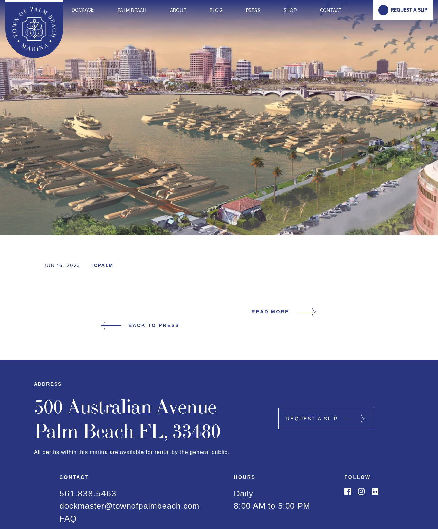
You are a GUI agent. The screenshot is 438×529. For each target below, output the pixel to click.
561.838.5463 (88, 493)
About (178, 10)
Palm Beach (132, 10)
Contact (331, 10)
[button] (83, 10)
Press (253, 10)
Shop (290, 10)
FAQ (68, 518)
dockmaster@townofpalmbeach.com (130, 505)
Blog (216, 10)
